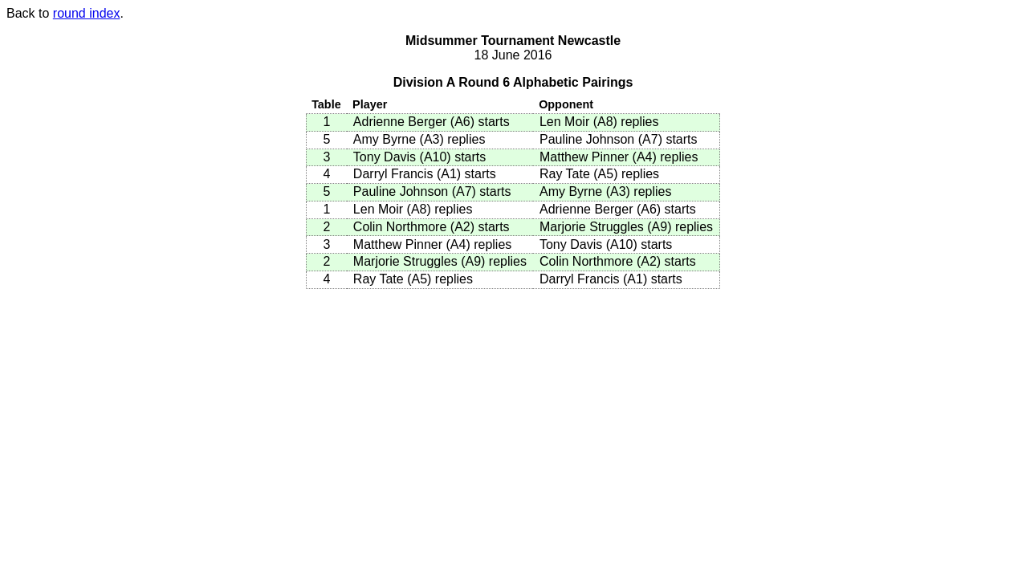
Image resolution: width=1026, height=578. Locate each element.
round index (86, 13)
